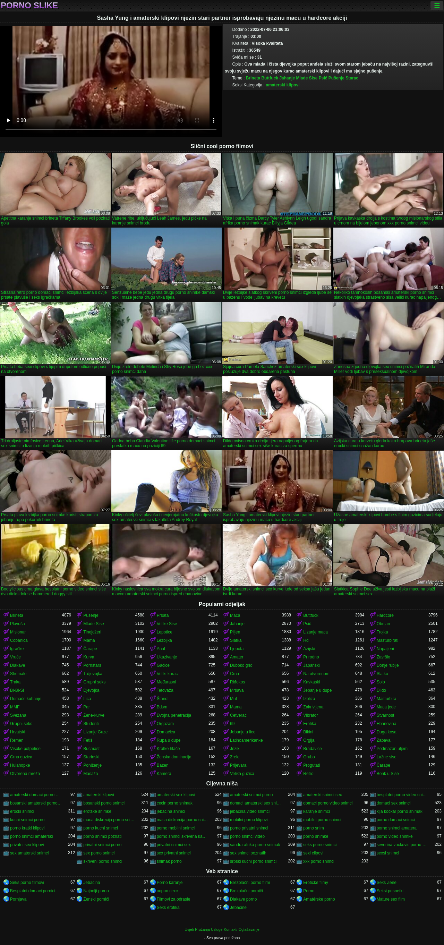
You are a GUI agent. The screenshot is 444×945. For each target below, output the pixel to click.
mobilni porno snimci (322, 819)
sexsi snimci (388, 853)
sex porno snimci (98, 853)
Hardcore (385, 615)
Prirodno (311, 657)
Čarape (90, 648)
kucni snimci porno (27, 819)
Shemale (18, 673)
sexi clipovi (313, 853)
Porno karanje (170, 882)
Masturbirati (388, 640)
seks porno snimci (319, 844)
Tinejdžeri (92, 632)
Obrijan (383, 623)
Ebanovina (386, 723)
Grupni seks (94, 682)
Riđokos (237, 682)
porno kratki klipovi (27, 828)
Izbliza (309, 698)
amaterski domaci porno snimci (36, 794)
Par (86, 707)
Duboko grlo (241, 665)
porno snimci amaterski (31, 836)
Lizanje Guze (95, 732)
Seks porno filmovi (27, 882)
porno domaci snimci (396, 819)
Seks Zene (386, 882)
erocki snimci (22, 811)
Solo (381, 682)
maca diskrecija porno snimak (109, 819)
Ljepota (237, 648)
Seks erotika (168, 907)
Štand (162, 698)
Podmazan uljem (392, 748)
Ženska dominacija (174, 757)
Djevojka (91, 690)
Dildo (381, 690)
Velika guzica (242, 773)
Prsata (163, 615)
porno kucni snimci (100, 828)
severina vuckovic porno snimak (402, 844)
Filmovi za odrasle (173, 899)
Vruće (15, 657)
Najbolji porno (96, 890)
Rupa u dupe (169, 740)
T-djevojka (92, 673)
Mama (89, 640)
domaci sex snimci (394, 803)
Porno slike (29, 5)
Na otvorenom (316, 673)
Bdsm (162, 707)
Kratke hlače (168, 748)
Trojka (382, 632)
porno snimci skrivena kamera (182, 836)
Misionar (18, 632)
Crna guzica (21, 757)
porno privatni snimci (249, 828)
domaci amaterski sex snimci (256, 803)
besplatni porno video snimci (402, 794)
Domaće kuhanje (25, 698)
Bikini (308, 732)
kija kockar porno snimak (399, 811)
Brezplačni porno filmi (250, 882)
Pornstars (92, 665)
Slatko (382, 673)
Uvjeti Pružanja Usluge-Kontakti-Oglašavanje (222, 929)
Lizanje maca (315, 632)
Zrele (234, 757)
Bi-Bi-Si (17, 690)
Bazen (163, 765)
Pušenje (336, 78)
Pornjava (18, 899)
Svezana (18, 715)
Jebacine (238, 907)
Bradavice (312, 748)
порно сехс (167, 890)
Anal (161, 648)
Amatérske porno (319, 899)
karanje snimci (316, 811)
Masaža (90, 773)
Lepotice (164, 632)
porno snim (313, 828)
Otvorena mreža (25, 773)
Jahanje (287, 78)
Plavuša (17, 623)
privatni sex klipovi (27, 844)
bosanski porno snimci (104, 803)
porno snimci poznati (102, 836)
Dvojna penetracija (174, 715)
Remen (17, 740)
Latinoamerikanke (246, 740)
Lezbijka (164, 640)
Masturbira (386, 698)
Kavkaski (311, 682)
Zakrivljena (313, 707)
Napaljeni (385, 648)
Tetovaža (165, 690)
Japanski (311, 665)
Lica (87, 698)
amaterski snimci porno (251, 794)
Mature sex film (391, 899)
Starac (351, 78)
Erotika (309, 723)
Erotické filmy (315, 882)
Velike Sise (167, 623)
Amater (237, 657)
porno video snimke (395, 836)
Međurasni (166, 682)
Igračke (17, 648)
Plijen (235, 632)
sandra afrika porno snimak (255, 844)
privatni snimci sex (174, 844)
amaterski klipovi (282, 85)
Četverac (238, 715)
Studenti (91, 723)
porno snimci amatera (397, 828)
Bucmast (91, 748)
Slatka (235, 640)
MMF (14, 707)
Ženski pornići (96, 899)
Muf (233, 698)
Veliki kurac (167, 673)
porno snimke (315, 836)
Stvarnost (385, 715)
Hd (305, 640)
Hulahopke (20, 765)
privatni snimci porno (102, 844)
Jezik (234, 748)
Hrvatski (17, 732)
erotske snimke (97, 811)
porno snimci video (247, 836)
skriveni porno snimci (102, 861)
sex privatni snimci (174, 853)
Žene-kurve (93, 715)
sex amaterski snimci (29, 853)
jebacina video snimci (250, 811)
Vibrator (310, 715)
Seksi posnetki (390, 890)
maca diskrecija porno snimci (182, 819)
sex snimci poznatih (248, 853)
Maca (235, 615)
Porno (308, 890)
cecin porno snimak (175, 803)
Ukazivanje (167, 657)
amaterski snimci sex (322, 794)
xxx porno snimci (318, 861)
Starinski (91, 757)
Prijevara (238, 765)
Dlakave (17, 665)
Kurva (88, 657)
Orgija (308, 740)
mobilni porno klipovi (249, 819)
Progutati (311, 765)
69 (232, 723)
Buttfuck (269, 78)
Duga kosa (386, 732)
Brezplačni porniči (246, 890)
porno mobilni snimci (176, 828)
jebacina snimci (171, 811)
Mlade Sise (306, 78)
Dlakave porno (243, 899)
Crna (234, 673)
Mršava (237, 690)
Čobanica (19, 640)
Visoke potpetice (25, 748)
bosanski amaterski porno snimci (36, 803)
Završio (383, 657)
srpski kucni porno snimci (253, 861)
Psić (323, 78)
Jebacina (91, 882)
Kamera (164, 773)
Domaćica (166, 732)
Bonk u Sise (388, 773)
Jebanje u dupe (317, 690)
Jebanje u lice (242, 732)
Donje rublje (388, 665)
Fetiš (87, 740)
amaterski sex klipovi (176, 794)
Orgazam (165, 723)
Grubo (309, 757)
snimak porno (169, 861)
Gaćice (163, 665)
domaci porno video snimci (327, 803)
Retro (308, 773)
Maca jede (386, 707)
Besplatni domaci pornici (32, 890)
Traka (15, 682)
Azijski (309, 648)
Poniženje (92, 765)
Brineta (253, 78)
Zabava (384, 740)
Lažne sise (386, 757)
